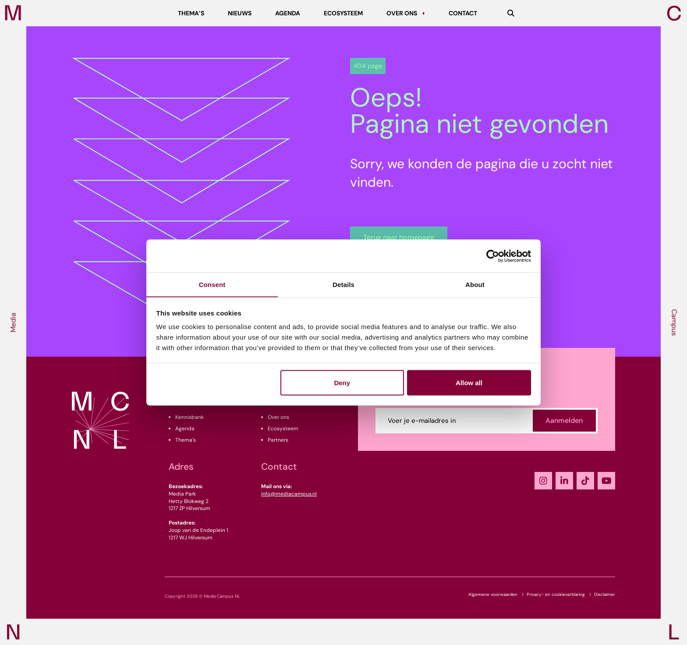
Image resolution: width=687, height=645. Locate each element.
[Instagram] (543, 480)
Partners (278, 439)
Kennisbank (189, 417)
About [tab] (475, 284)
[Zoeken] (510, 13)
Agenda (185, 428)
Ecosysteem (283, 428)
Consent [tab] (212, 284)
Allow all (469, 382)
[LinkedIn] (564, 480)
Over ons (278, 417)
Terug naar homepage (398, 237)
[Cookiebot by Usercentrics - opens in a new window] (492, 255)
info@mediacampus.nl (289, 493)
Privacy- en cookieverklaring (556, 594)
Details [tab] (343, 284)
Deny (342, 382)
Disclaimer (604, 594)
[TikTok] (585, 480)
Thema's (185, 439)
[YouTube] (606, 480)
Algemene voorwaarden (492, 594)
